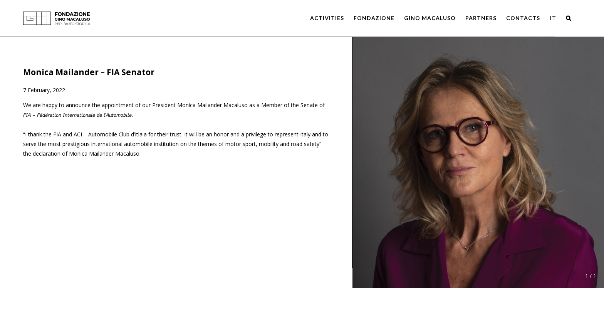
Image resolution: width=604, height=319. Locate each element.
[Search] (568, 18)
